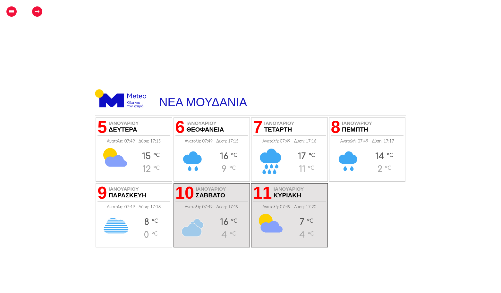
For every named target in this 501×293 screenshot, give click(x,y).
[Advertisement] (256, 31)
